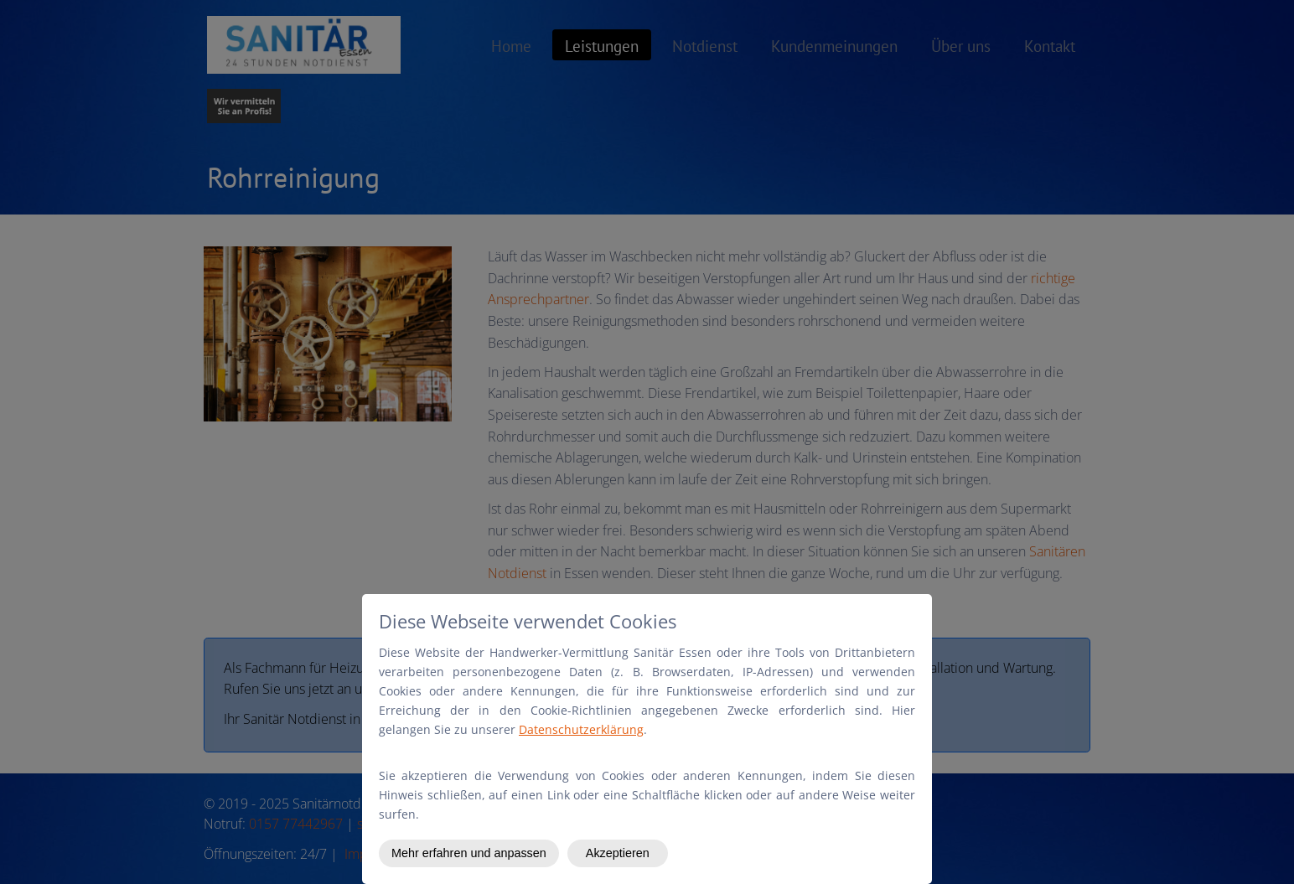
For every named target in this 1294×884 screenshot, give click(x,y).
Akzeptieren (618, 853)
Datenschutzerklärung (581, 729)
